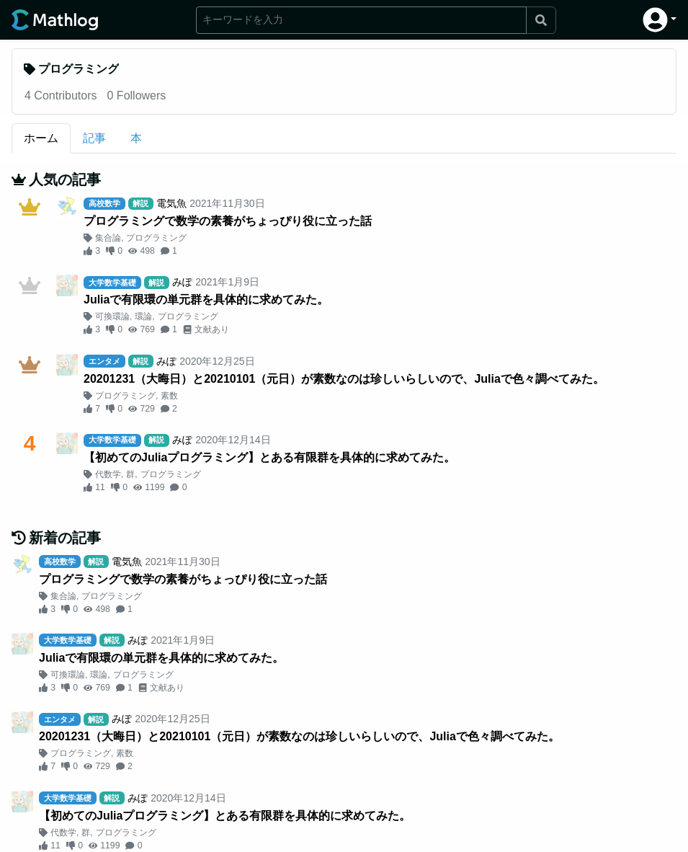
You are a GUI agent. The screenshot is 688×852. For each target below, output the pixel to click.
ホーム (41, 138)
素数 (169, 396)
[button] (659, 19)
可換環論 (112, 316)
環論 (143, 316)
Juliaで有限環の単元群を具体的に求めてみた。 (206, 299)
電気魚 (171, 203)
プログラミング (156, 238)
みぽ (182, 282)
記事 (94, 138)
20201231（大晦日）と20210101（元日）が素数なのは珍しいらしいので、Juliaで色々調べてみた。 (344, 379)
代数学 (108, 474)
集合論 (108, 238)
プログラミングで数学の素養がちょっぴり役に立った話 (228, 221)
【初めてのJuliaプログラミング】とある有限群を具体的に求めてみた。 (269, 457)
